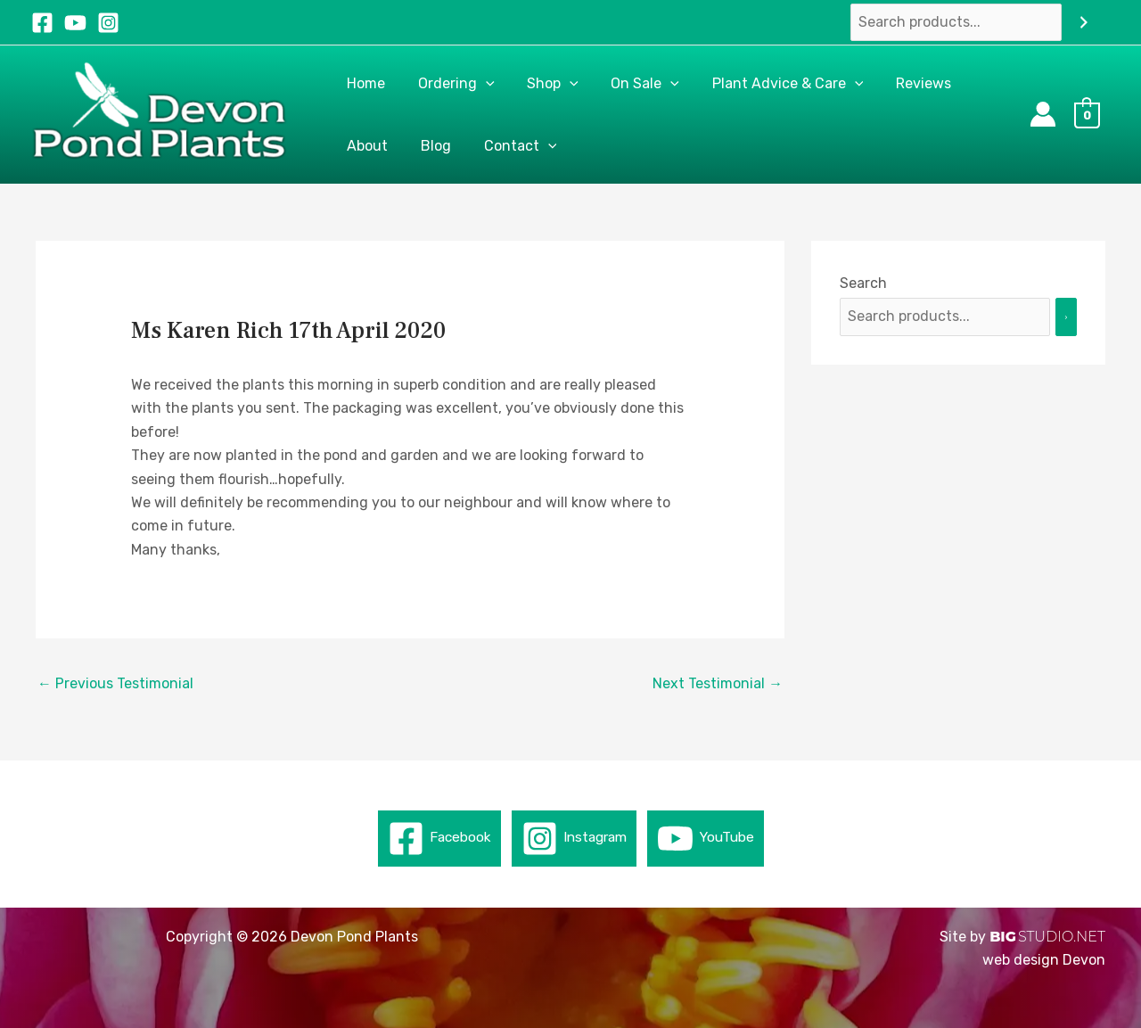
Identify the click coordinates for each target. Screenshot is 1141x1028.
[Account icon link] (1043, 114)
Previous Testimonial (115, 683)
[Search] (1084, 23)
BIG (1002, 936)
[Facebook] (42, 23)
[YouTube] (75, 23)
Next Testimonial (718, 683)
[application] (479, 84)
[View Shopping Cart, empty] (1092, 114)
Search (863, 283)
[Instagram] (108, 23)
